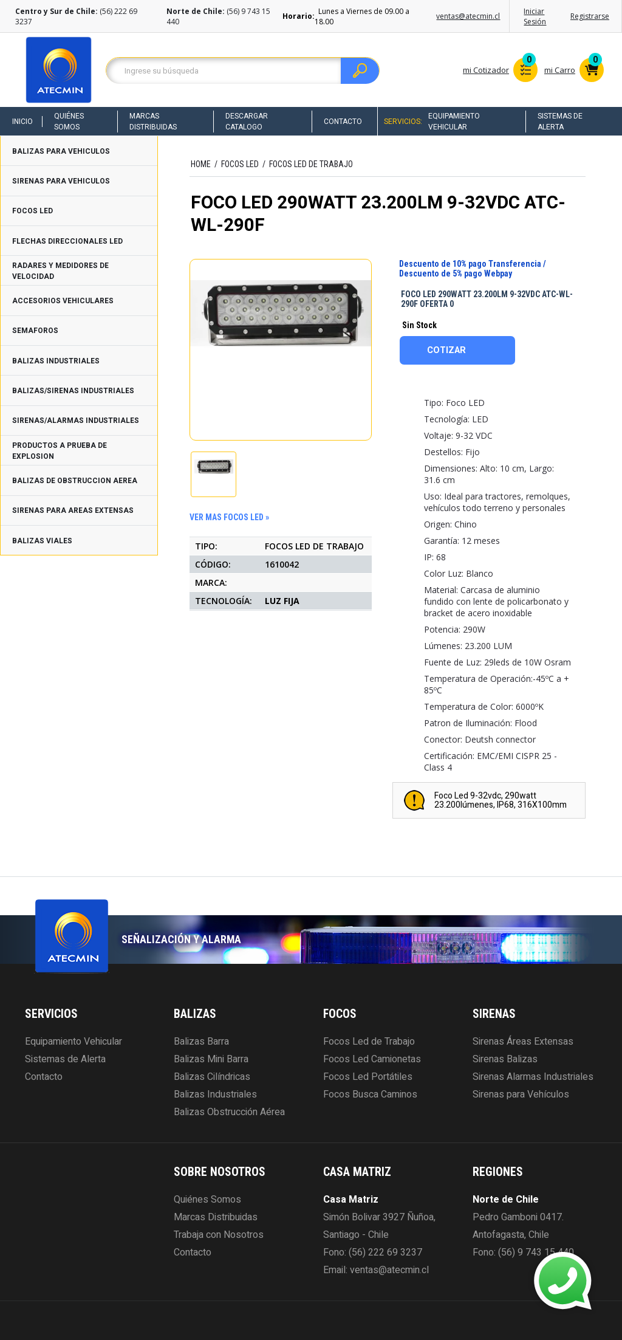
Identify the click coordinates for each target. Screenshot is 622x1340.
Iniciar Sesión (535, 16)
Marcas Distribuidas (153, 121)
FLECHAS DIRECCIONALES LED (67, 241)
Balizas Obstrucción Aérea (229, 1112)
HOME (201, 164)
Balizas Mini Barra (211, 1059)
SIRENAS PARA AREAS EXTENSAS (73, 510)
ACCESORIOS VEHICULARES (63, 300)
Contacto (343, 121)
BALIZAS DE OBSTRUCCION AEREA (74, 480)
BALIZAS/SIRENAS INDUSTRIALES (73, 390)
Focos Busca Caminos (370, 1094)
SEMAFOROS (35, 330)
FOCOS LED (32, 210)
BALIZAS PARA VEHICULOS (61, 151)
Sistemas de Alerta (560, 121)
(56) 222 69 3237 (385, 1252)
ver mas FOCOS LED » (229, 517)
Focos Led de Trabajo (369, 1041)
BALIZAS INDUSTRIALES (56, 361)
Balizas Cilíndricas (212, 1077)
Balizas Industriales (215, 1094)
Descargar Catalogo (246, 121)
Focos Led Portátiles (367, 1077)
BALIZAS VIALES (42, 540)
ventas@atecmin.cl (468, 16)
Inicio (22, 121)
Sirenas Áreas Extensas (523, 1041)
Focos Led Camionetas (372, 1059)
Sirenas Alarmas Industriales (533, 1077)
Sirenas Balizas (505, 1059)
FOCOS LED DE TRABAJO (311, 164)
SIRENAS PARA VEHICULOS (61, 181)
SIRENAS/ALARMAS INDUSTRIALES (75, 420)
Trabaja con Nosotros (219, 1235)
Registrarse (589, 16)
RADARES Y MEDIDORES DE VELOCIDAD (60, 271)
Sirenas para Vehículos (521, 1094)
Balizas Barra (201, 1041)
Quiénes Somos (69, 121)
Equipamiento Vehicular (454, 121)
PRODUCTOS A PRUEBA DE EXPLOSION (59, 451)
